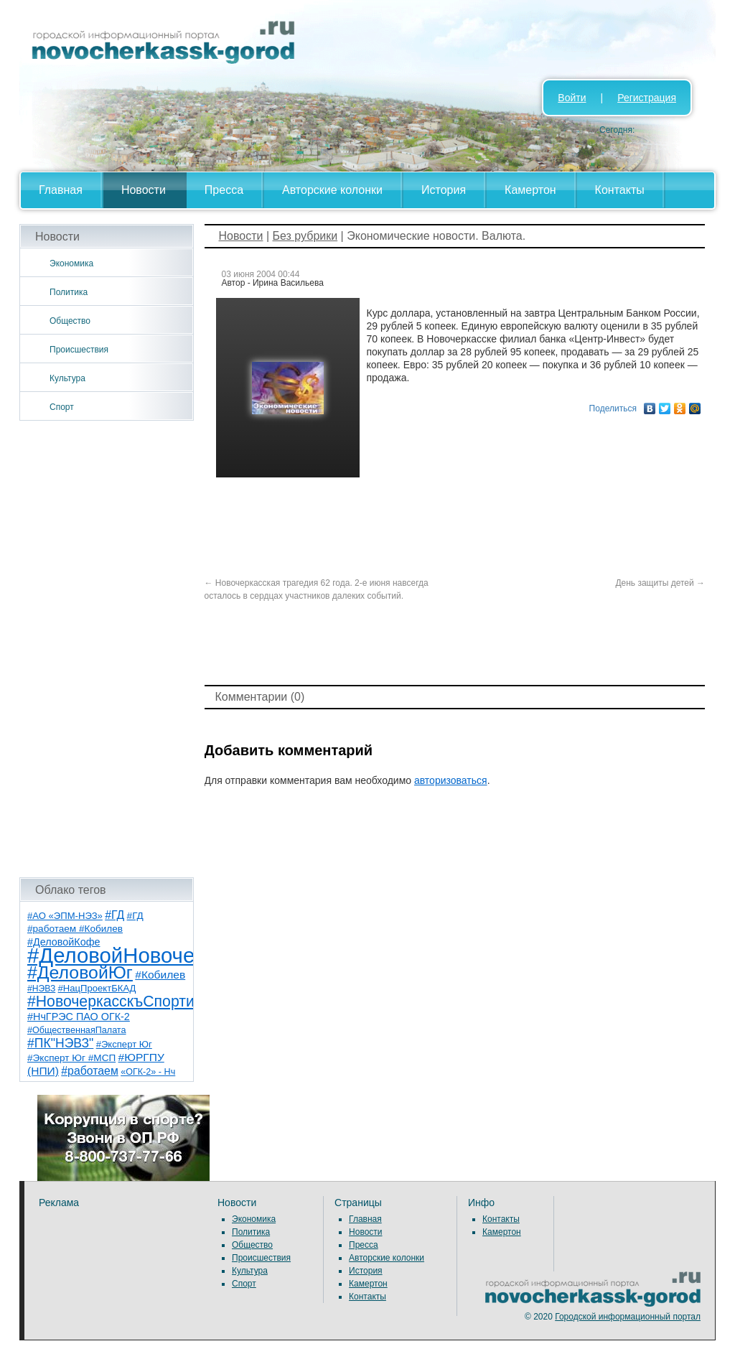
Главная (61, 190)
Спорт (62, 407)
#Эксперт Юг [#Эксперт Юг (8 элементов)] (124, 1044)
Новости (143, 190)
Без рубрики (304, 236)
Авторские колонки (332, 190)
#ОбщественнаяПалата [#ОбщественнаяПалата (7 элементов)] (76, 1030)
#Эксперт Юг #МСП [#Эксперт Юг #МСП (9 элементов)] (71, 1057)
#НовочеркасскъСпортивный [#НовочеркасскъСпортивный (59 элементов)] (128, 1001)
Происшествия (79, 350)
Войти (572, 97)
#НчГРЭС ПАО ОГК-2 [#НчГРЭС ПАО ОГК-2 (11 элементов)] (78, 1016)
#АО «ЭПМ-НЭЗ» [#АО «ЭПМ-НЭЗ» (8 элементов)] (65, 915)
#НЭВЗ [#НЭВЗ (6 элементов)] (41, 989)
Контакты (620, 190)
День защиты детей (660, 583)
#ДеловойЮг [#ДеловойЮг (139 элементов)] (80, 972)
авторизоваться (450, 780)
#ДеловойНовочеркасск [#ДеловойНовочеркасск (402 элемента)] (142, 955)
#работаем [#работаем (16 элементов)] (89, 1071)
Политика (69, 292)
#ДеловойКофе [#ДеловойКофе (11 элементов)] (63, 942)
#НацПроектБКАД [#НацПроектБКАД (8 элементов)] (97, 988)
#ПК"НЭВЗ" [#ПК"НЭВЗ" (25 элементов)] (60, 1043)
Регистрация (646, 97)
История (443, 190)
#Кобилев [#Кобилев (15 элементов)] (160, 974)
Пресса (224, 190)
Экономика (71, 263)
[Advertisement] (106, 649)
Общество (70, 321)
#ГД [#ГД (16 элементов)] (114, 915)
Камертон (530, 190)
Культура (67, 378)
